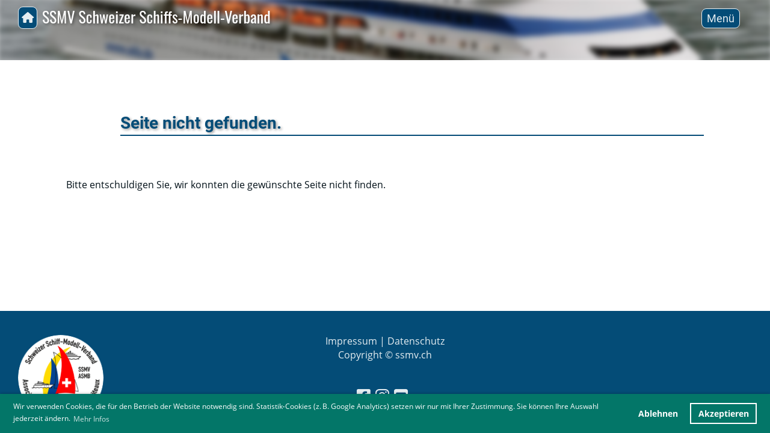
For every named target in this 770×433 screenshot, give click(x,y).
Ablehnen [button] (658, 413)
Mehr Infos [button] (91, 419)
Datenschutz (416, 341)
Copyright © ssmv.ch (385, 354)
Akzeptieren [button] (723, 413)
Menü (721, 18)
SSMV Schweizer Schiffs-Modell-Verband (156, 17)
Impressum (351, 341)
